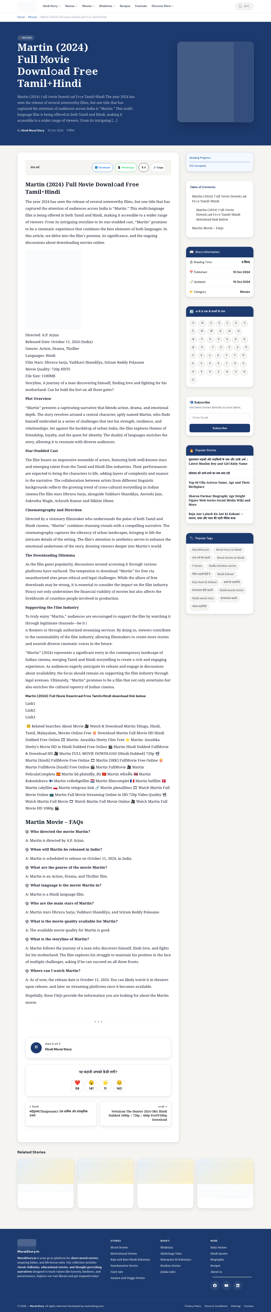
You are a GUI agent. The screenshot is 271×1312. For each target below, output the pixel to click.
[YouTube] (226, 1285)
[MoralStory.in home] (26, 6)
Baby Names (218, 1248)
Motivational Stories (124, 1254)
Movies (87, 6)
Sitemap (236, 1306)
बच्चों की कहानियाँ (232, 583)
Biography (217, 1260)
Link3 (30, 718)
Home (21, 17)
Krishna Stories (172, 1266)
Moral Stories (120, 1248)
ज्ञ (193, 380)
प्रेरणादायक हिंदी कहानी (202, 591)
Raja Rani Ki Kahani (204, 583)
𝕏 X (143, 167)
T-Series (197, 566)
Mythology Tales (171, 1254)
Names (70, 6)
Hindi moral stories (232, 591)
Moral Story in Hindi (228, 550)
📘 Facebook (102, 167)
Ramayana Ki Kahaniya (175, 1260)
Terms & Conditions (215, 1306)
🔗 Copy (158, 167)
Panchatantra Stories (124, 1266)
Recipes (125, 6)
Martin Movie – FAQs (208, 228)
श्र (244, 372)
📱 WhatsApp (126, 167)
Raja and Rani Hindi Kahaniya (130, 1260)
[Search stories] (244, 6)
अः (229, 332)
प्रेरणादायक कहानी (229, 599)
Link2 (30, 711)
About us (216, 1272)
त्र (235, 372)
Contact (249, 1306)
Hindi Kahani (225, 575)
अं (220, 332)
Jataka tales (169, 1272)
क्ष (227, 372)
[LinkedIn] (237, 1285)
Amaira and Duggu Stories (128, 1278)
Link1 (30, 704)
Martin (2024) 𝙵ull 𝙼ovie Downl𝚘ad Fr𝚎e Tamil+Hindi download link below (218, 215)
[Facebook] (214, 1285)
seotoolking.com (94, 1306)
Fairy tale (117, 1272)
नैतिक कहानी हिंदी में (201, 575)
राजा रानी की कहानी (201, 558)
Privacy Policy (193, 1306)
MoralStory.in (200, 550)
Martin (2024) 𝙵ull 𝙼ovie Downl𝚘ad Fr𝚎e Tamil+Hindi (219, 199)
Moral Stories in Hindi (230, 558)
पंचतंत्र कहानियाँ (199, 607)
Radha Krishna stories (222, 566)
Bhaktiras (105, 6)
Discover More (161, 6)
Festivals (141, 6)
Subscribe (220, 428)
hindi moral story (203, 599)
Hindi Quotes (219, 1254)
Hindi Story (50, 6)
